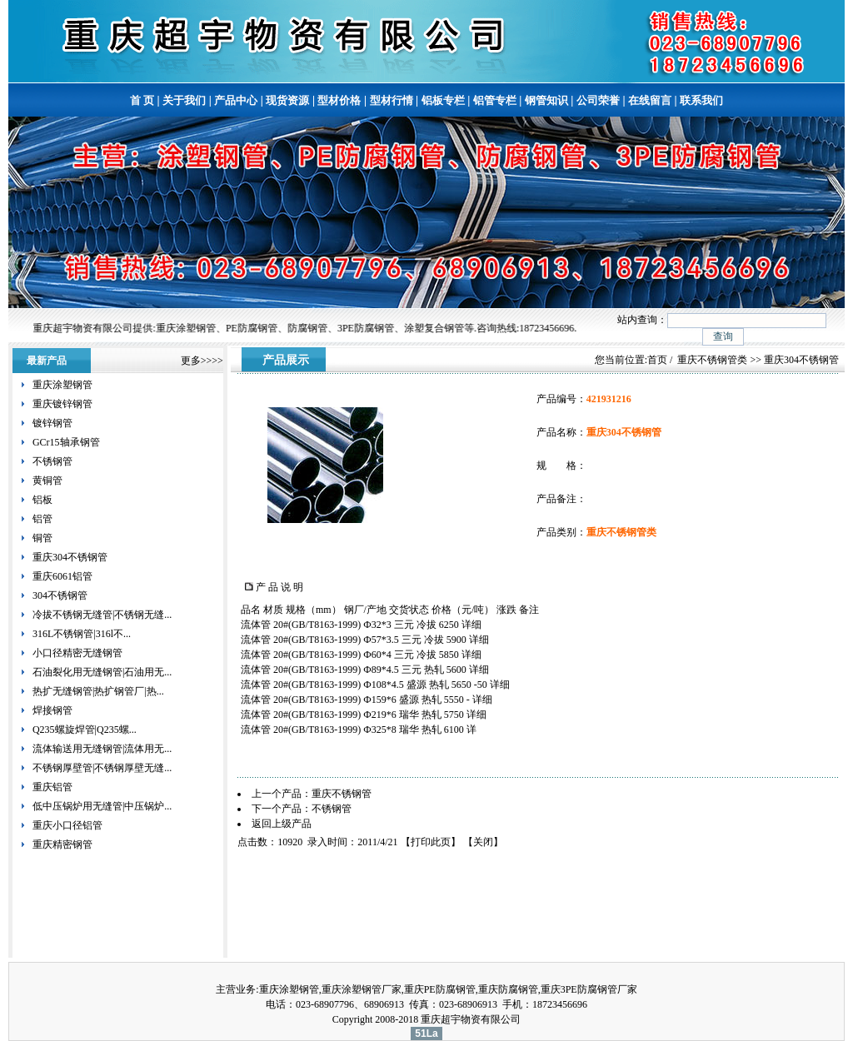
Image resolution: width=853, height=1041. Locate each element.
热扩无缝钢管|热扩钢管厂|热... (98, 691)
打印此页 (431, 842)
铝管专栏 (494, 100)
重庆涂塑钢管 (62, 385)
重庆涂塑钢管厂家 (362, 989)
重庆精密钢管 (62, 844)
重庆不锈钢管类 (712, 360)
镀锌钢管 (52, 423)
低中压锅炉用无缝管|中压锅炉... (102, 806)
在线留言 (649, 100)
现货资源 (287, 100)
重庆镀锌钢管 (62, 404)
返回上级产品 (282, 823)
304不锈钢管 (59, 595)
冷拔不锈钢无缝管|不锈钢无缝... (102, 614)
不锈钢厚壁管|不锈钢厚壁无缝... (102, 768)
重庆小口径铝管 (67, 825)
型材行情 (391, 100)
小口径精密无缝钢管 (77, 653)
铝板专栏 (443, 100)
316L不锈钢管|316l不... (81, 634)
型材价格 (339, 100)
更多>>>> (202, 360)
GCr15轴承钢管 (66, 442)
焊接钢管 (52, 710)
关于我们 (184, 100)
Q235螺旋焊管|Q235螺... (84, 729)
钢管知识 (546, 100)
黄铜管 (47, 480)
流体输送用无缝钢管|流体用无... (102, 749)
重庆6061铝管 (62, 576)
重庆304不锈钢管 (69, 557)
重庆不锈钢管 (342, 793)
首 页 (142, 100)
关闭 (483, 842)
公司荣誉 (598, 100)
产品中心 (235, 100)
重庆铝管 (52, 787)
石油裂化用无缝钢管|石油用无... (102, 672)
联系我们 (701, 100)
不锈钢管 (52, 461)
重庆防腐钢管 (508, 989)
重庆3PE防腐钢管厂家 (589, 989)
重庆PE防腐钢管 (440, 989)
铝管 (42, 519)
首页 (657, 360)
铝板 (42, 500)
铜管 (42, 538)
